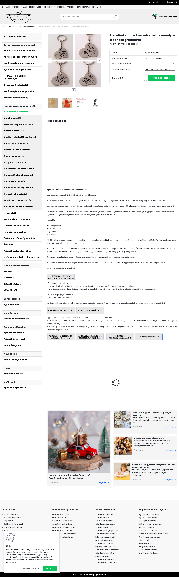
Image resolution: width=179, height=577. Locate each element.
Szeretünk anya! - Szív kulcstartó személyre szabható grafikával (158, 389)
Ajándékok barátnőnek (62, 530)
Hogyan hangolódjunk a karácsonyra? (69, 475)
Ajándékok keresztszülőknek (64, 533)
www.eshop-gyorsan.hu (95, 574)
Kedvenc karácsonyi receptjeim (149, 438)
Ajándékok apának (60, 517)
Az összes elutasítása (29, 568)
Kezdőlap (7, 27)
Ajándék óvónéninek (148, 517)
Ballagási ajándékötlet (149, 521)
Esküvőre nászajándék (105, 537)
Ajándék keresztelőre (104, 553)
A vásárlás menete (32, 7)
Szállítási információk (64, 7)
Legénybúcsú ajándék (105, 546)
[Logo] (19, 17)
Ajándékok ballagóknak (62, 537)
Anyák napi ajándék (104, 521)
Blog (99, 7)
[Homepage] (3, 7)
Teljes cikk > (104, 482)
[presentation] (49, 60)
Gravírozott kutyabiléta (149, 537)
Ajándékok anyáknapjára (150, 524)
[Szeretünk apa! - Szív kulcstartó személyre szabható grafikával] (74, 60)
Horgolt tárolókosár (148, 550)
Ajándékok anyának (60, 514)
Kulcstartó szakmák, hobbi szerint (154, 533)
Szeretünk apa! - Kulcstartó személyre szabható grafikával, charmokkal (128, 389)
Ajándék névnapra (103, 517)
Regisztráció (172, 2)
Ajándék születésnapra (105, 514)
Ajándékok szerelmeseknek (64, 527)
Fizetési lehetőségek (85, 7)
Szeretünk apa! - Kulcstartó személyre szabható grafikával (61, 389)
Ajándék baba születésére (107, 550)
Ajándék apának (146, 527)
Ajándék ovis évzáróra (105, 533)
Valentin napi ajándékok (106, 562)
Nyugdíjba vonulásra (104, 540)
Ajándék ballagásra (104, 527)
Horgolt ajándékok (147, 546)
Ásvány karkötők (146, 543)
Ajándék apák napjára (105, 524)
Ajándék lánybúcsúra (104, 543)
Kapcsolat (47, 7)
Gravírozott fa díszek (148, 553)
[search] (115, 17)
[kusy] (140, 78)
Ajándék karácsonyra (104, 559)
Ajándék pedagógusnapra (107, 530)
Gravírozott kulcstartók (25, 27)
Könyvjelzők (144, 540)
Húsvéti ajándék (102, 556)
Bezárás (50, 568)
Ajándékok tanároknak (62, 521)
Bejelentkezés (156, 2)
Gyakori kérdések (13, 7)
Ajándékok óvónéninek (62, 524)
